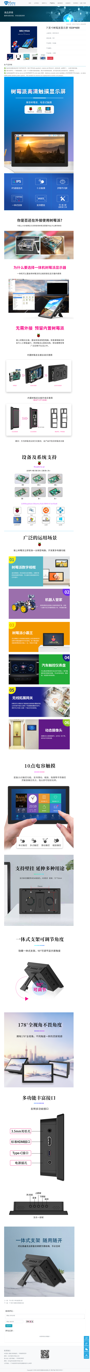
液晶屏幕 (83, 24)
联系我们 (75, 3)
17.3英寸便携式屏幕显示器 (16, 1303)
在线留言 (68, 3)
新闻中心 (44, 3)
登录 (84, 3)
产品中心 (52, 3)
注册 (81, 3)
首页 (30, 3)
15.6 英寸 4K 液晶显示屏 (15, 1300)
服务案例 (60, 3)
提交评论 (8, 1325)
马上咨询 (49, 58)
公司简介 (36, 3)
